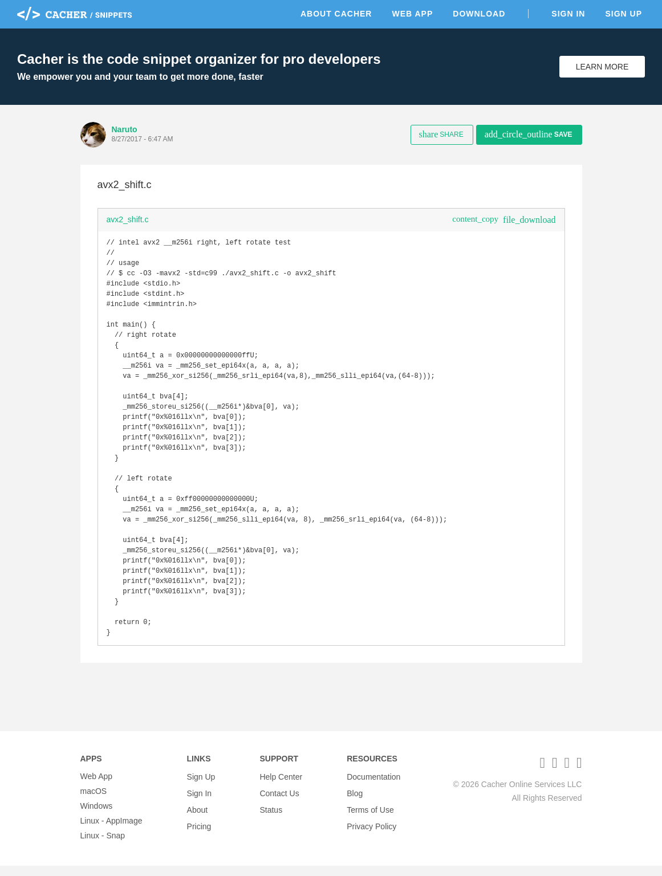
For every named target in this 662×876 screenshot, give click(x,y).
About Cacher (336, 13)
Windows (96, 816)
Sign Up (623, 13)
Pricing (199, 831)
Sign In (568, 13)
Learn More (602, 66)
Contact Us (279, 801)
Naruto (124, 129)
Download (479, 13)
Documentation (373, 786)
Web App (412, 13)
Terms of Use (370, 816)
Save (528, 134)
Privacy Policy (371, 831)
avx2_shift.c (128, 219)
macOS (93, 801)
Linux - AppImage (111, 831)
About (197, 816)
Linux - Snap (102, 845)
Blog (355, 801)
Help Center (280, 786)
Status (270, 816)
